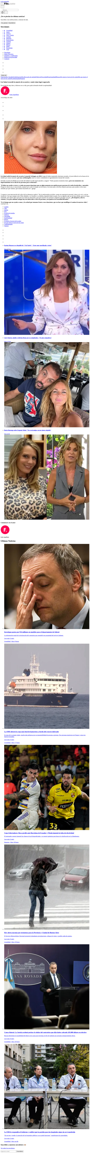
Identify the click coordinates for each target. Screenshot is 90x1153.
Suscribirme (12, 23)
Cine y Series (10, 35)
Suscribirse (20, 1151)
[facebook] (6, 106)
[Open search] (2, 6)
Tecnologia (9, 48)
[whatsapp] (6, 102)
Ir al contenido (5, 1)
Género (8, 43)
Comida (8, 37)
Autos (8, 32)
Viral (7, 49)
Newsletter (7, 52)
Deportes (8, 38)
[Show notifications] (2, 12)
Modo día (3, 75)
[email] (6, 114)
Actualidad (9, 30)
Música (8, 44)
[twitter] (6, 110)
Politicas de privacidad (10, 57)
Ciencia (8, 33)
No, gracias (4, 23)
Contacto (6, 59)
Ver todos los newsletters (8, 1148)
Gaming (8, 41)
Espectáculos (10, 40)
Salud (7, 46)
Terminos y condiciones (11, 55)
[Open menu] (2, 3)
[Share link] (5, 118)
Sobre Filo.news (8, 54)
